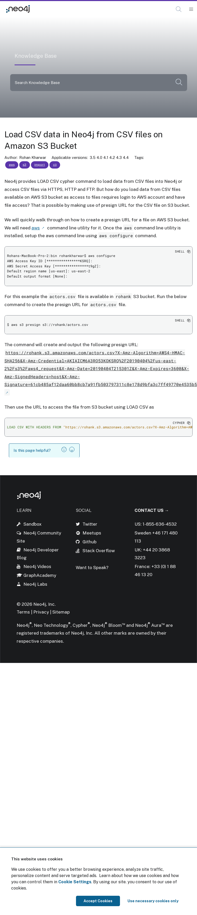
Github (89, 541)
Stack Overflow (98, 550)
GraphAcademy (39, 575)
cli (55, 164)
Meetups (91, 533)
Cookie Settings (74, 881)
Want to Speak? (92, 567)
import (39, 164)
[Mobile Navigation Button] (191, 9)
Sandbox (32, 524)
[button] (179, 9)
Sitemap (61, 612)
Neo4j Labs (35, 584)
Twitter (89, 524)
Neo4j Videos (37, 566)
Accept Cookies (98, 901)
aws (12, 164)
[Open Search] (179, 9)
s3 (24, 164)
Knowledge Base (53, 9)
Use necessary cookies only (153, 901)
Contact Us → (152, 510)
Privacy (41, 612)
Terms (23, 612)
